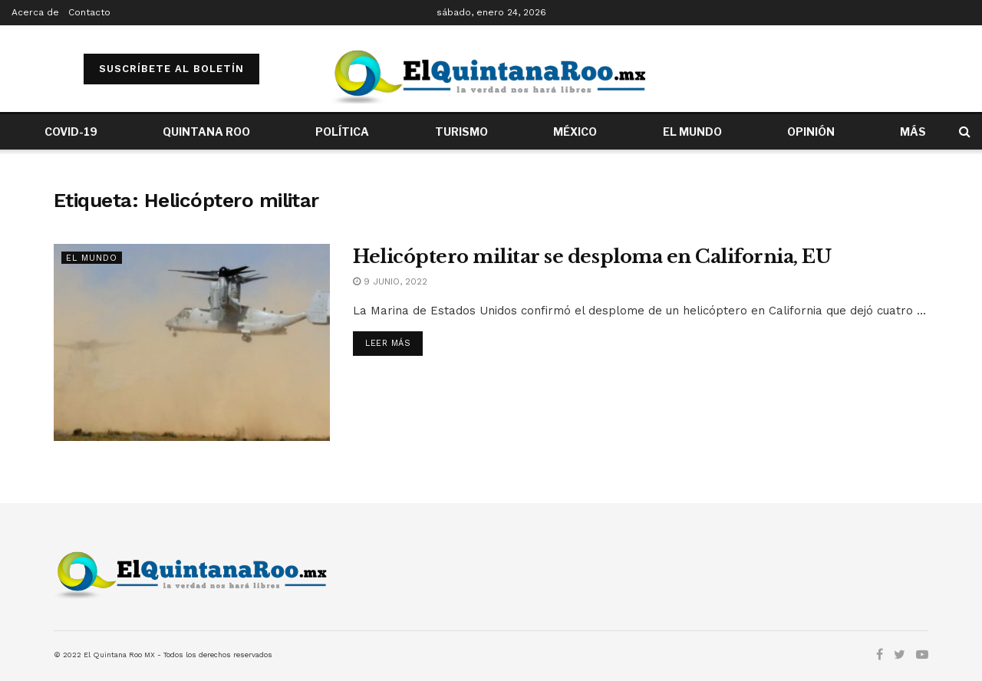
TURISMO (461, 131)
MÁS (913, 131)
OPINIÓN (811, 131)
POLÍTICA (342, 131)
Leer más (387, 343)
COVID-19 (70, 131)
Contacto (89, 12)
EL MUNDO (692, 131)
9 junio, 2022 (390, 281)
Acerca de (35, 12)
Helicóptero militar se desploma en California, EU (592, 256)
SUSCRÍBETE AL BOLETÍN (171, 68)
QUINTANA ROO (206, 131)
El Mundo (91, 258)
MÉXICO (575, 131)
